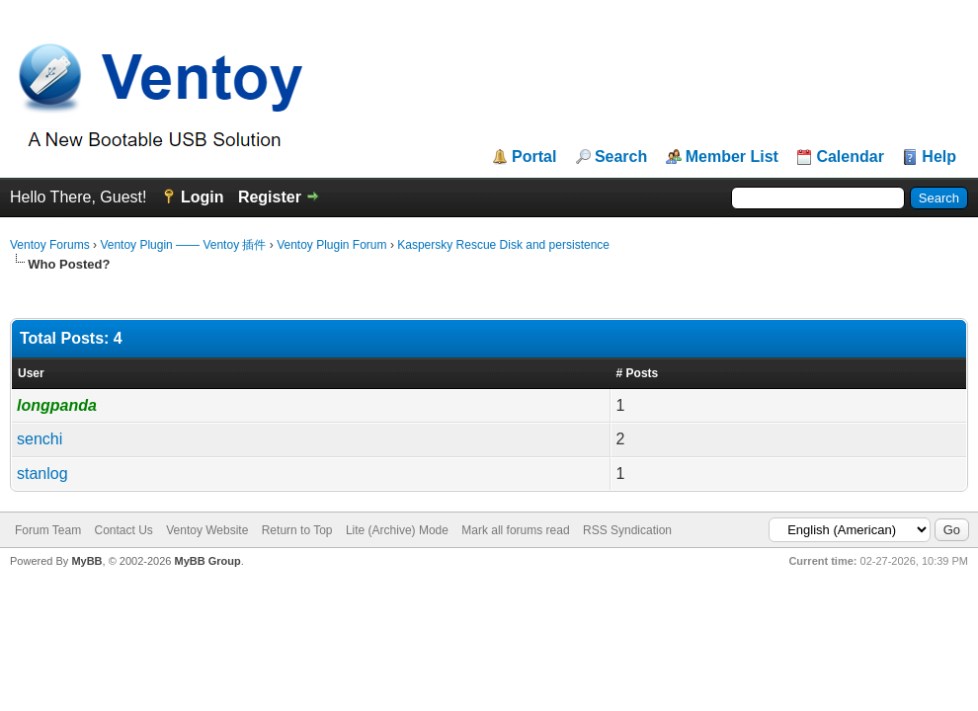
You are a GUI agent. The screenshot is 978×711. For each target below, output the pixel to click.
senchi (39, 439)
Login (202, 197)
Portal (534, 157)
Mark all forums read (515, 530)
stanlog (42, 473)
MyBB (86, 561)
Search (621, 157)
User (31, 373)
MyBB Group (207, 561)
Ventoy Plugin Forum (331, 245)
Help (939, 157)
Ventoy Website (207, 530)
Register (269, 197)
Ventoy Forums (50, 245)
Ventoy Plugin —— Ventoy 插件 (183, 245)
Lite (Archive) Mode (397, 530)
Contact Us (123, 530)
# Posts (637, 373)
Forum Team (48, 530)
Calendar (849, 157)
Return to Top (297, 530)
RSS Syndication (627, 530)
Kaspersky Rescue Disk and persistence (503, 245)
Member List (732, 157)
